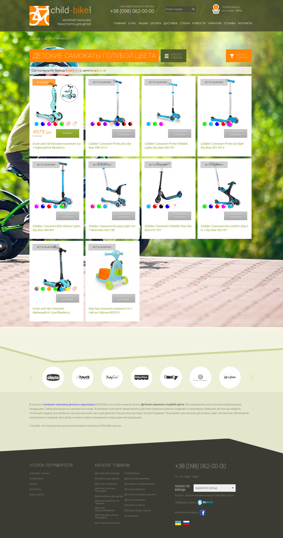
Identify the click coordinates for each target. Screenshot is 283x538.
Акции (143, 23)
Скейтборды (132, 473)
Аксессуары (131, 515)
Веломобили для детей (109, 496)
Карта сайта (36, 494)
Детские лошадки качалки (140, 494)
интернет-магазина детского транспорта (69, 404)
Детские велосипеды (107, 473)
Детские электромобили (104, 509)
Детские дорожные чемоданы (106, 516)
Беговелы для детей (107, 478)
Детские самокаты (106, 484)
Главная (120, 23)
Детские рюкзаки (134, 489)
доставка (171, 23)
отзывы (230, 23)
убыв (77, 70)
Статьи (185, 23)
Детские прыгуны (134, 499)
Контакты (245, 23)
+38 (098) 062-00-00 (132, 11)
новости (199, 23)
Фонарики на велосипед (139, 484)
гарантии (214, 23)
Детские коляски (134, 505)
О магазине (36, 478)
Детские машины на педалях (107, 502)
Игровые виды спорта (137, 510)
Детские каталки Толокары (105, 489)
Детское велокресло (107, 522)
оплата (155, 23)
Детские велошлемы (136, 478)
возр (69, 70)
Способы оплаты (39, 473)
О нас (132, 23)
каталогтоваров (176, 56)
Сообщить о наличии (124, 133)
